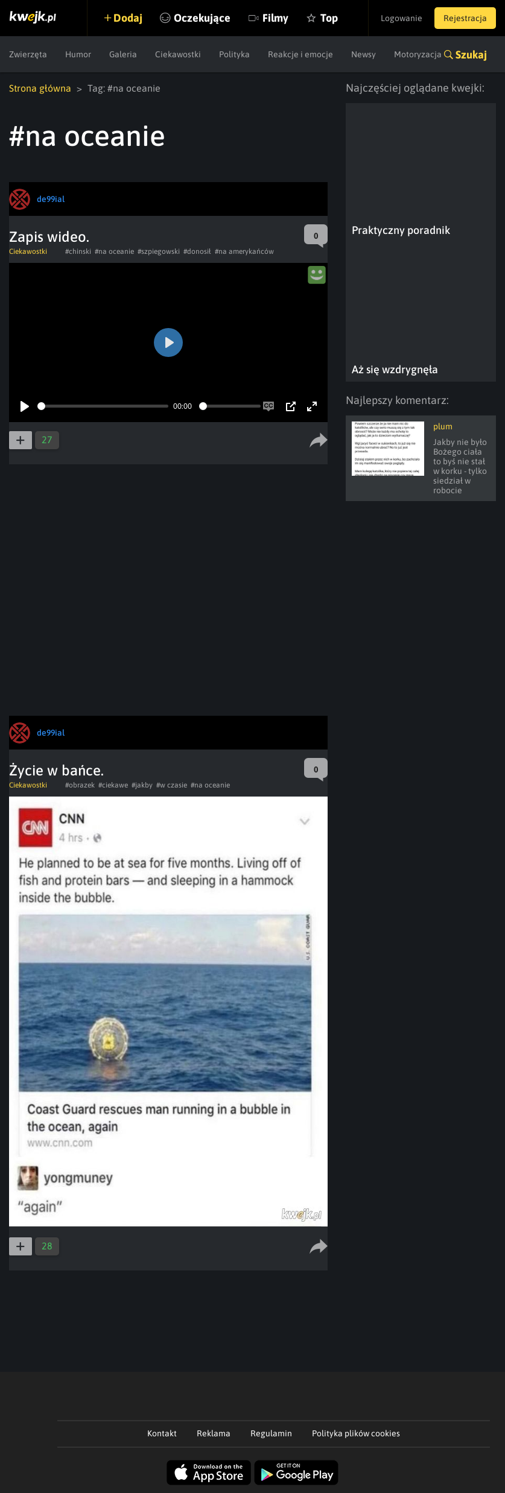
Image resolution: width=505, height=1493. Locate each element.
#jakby (142, 785)
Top (329, 17)
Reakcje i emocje (300, 54)
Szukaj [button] (471, 54)
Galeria (123, 54)
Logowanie (401, 18)
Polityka (234, 54)
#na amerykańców (244, 251)
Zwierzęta (28, 54)
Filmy (275, 17)
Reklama (213, 1433)
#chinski (78, 251)
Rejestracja (465, 18)
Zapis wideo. (49, 237)
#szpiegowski (159, 251)
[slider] (102, 406)
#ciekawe (113, 785)
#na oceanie (114, 251)
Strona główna (40, 88)
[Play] (24, 406)
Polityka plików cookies (356, 1433)
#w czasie (171, 785)
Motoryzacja (418, 54)
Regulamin (271, 1433)
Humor (78, 54)
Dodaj (127, 17)
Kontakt (162, 1433)
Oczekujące (202, 17)
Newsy (363, 54)
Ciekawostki (178, 54)
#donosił (197, 251)
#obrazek (80, 785)
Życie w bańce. (56, 770)
